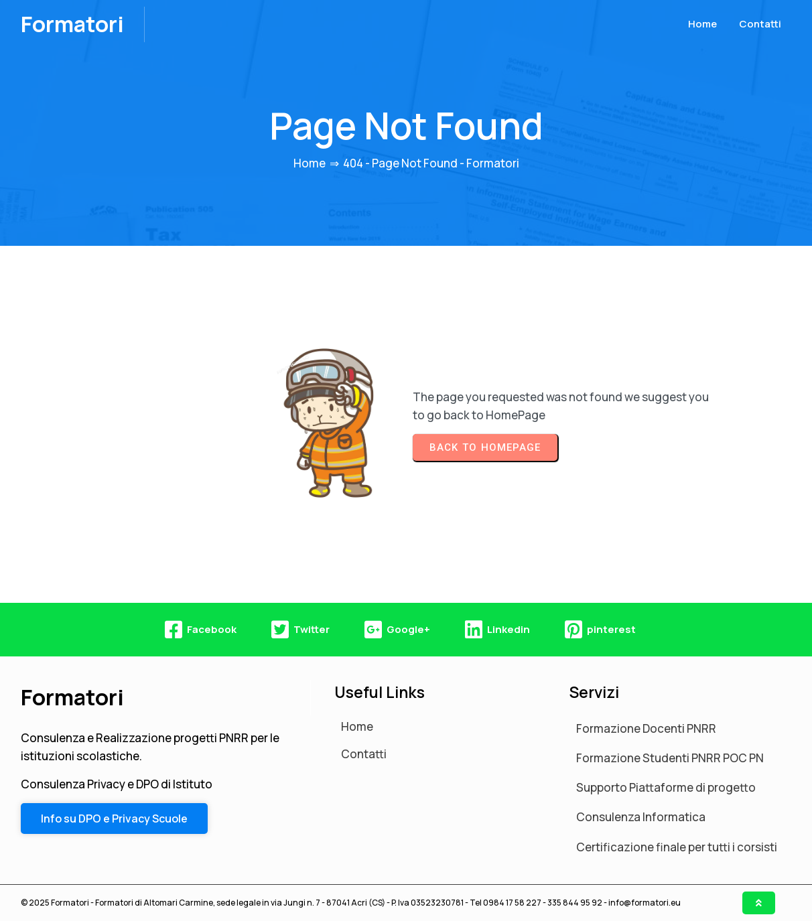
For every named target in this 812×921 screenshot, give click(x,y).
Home (309, 163)
